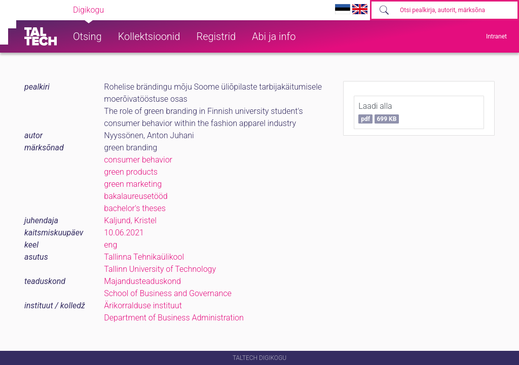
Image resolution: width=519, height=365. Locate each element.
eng (110, 245)
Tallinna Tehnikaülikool (144, 257)
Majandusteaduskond (142, 281)
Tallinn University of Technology (160, 269)
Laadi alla (378, 112)
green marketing (133, 184)
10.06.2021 (124, 232)
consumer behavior (138, 160)
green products (131, 172)
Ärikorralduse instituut (142, 305)
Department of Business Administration (174, 317)
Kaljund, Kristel (130, 220)
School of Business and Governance (167, 293)
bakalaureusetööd (135, 196)
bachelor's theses (135, 208)
